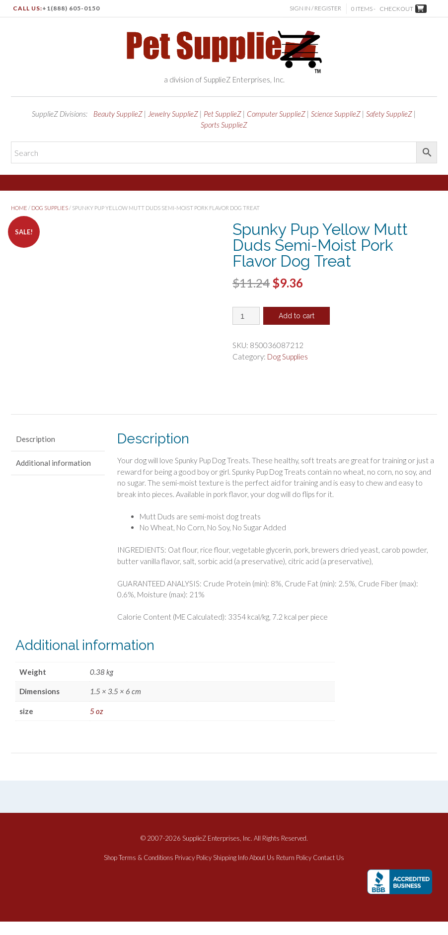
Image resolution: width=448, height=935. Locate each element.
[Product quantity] (246, 316)
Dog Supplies (49, 208)
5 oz (96, 724)
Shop (110, 871)
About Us (262, 871)
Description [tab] (35, 452)
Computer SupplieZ (276, 113)
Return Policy (293, 871)
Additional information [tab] (53, 476)
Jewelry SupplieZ (173, 113)
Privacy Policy (193, 871)
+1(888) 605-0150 (71, 8)
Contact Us (328, 871)
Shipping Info (230, 871)
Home (19, 208)
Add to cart (296, 316)
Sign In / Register (315, 8)
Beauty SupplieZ (118, 113)
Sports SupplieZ (224, 124)
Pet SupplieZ (222, 113)
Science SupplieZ (336, 113)
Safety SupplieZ (389, 113)
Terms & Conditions (146, 871)
